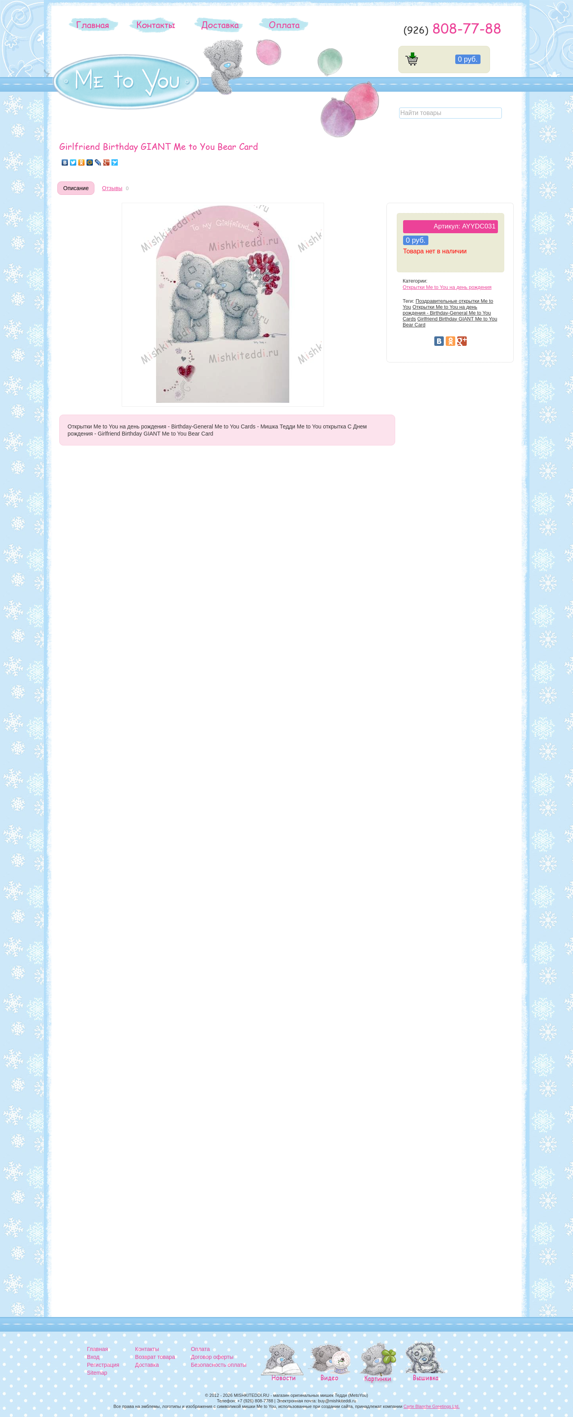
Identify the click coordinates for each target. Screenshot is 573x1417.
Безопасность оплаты (219, 1365)
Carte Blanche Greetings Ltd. (431, 1406)
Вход (93, 1357)
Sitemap (97, 1373)
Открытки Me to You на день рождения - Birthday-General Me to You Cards (447, 313)
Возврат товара (155, 1357)
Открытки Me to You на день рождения (447, 287)
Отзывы (112, 188)
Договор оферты (212, 1357)
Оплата (284, 24)
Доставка (220, 24)
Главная (92, 24)
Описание (76, 188)
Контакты (156, 24)
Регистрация (103, 1365)
